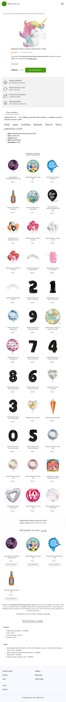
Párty (13, 13)
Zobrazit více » (32, 58)
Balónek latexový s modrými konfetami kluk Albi (52, 208)
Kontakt (5, 689)
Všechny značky (8, 671)
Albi (48, 614)
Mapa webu (38, 675)
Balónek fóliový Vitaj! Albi (33, 417)
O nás (4, 685)
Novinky (5, 675)
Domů (4, 13)
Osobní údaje (39, 679)
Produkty (9, 13)
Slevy (4, 679)
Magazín (37, 671)
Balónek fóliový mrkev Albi (53, 417)
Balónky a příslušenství (20, 13)
